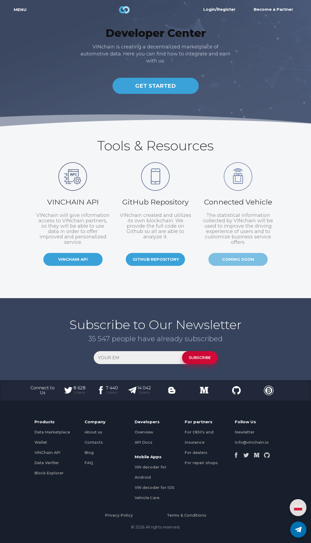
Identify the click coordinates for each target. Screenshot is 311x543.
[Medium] (256, 454)
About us (93, 432)
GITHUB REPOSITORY (156, 259)
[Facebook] (236, 454)
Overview (144, 432)
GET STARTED (155, 86)
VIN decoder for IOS (154, 487)
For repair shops (201, 462)
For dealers (196, 452)
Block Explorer (49, 473)
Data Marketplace (52, 432)
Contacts (94, 442)
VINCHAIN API (73, 259)
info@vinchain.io (252, 442)
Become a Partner (273, 11)
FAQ (89, 462)
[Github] (267, 454)
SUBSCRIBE (200, 357)
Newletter (244, 432)
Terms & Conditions (186, 515)
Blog (89, 452)
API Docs (143, 442)
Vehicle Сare (147, 497)
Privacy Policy (119, 515)
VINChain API (47, 452)
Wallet (40, 442)
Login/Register (219, 11)
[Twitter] (246, 454)
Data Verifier (46, 462)
